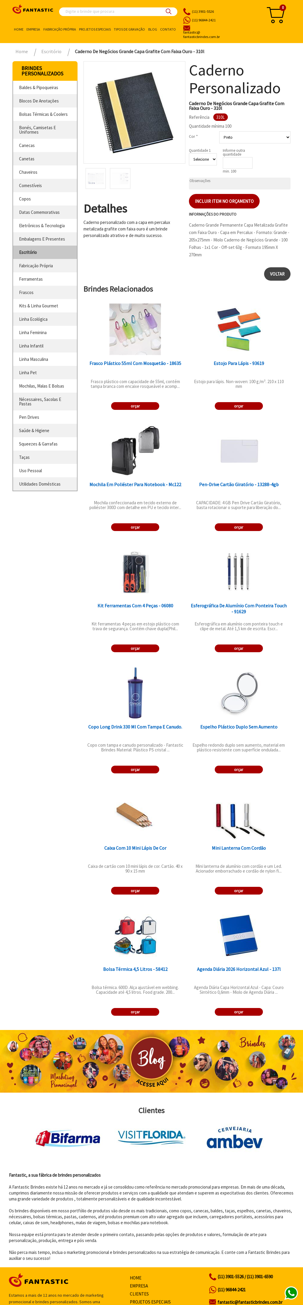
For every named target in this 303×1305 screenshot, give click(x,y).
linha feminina (33, 332)
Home (18, 29)
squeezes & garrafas (38, 444)
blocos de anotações (39, 101)
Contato (168, 29)
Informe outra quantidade (234, 152)
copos (25, 199)
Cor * (193, 136)
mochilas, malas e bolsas (41, 386)
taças (24, 457)
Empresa (33, 29)
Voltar (277, 274)
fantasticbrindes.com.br (219, 35)
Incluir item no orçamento (224, 201)
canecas (27, 145)
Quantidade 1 (200, 150)
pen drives (29, 417)
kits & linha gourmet (38, 306)
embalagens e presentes (42, 239)
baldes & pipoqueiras (38, 87)
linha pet (28, 372)
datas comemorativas (39, 212)
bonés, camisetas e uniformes (37, 130)
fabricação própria (36, 265)
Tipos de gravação (129, 29)
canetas (26, 159)
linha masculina (33, 359)
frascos (26, 292)
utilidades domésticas (40, 484)
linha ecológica (33, 319)
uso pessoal (30, 470)
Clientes (139, 1294)
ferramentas (31, 279)
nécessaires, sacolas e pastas (40, 401)
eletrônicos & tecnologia (42, 225)
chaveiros (28, 172)
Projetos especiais (95, 29)
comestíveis (30, 185)
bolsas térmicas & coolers (43, 114)
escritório (28, 252)
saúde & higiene (34, 430)
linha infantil (31, 346)
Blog (152, 29)
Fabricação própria (59, 29)
